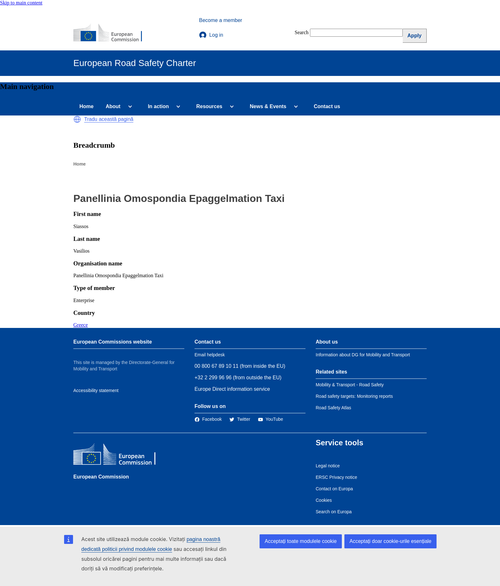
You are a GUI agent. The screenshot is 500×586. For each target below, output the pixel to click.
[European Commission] (112, 33)
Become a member (220, 20)
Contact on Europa (334, 488)
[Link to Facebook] (208, 419)
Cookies (324, 500)
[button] (77, 119)
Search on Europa (334, 511)
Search (302, 32)
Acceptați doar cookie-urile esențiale (390, 541)
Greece (80, 325)
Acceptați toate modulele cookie (301, 541)
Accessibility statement (96, 390)
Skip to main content (21, 2)
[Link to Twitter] (239, 419)
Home (86, 106)
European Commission (101, 476)
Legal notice (328, 465)
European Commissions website (112, 342)
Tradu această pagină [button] (108, 119)
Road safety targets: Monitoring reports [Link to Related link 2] (354, 396)
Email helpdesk (210, 354)
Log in (211, 35)
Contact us (327, 106)
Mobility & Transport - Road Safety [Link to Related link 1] (350, 384)
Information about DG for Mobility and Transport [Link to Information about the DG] (363, 354)
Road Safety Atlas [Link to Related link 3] (333, 407)
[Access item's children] (129, 106)
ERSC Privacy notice (336, 477)
